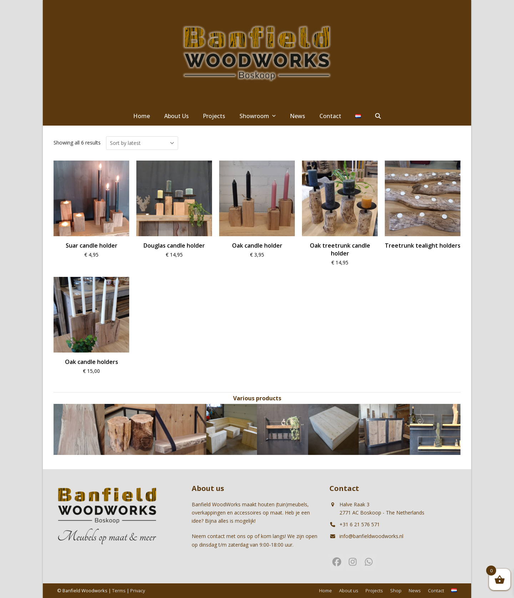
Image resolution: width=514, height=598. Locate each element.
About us (348, 590)
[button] (378, 116)
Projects (374, 590)
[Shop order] (142, 143)
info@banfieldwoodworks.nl (371, 536)
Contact (436, 590)
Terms (119, 590)
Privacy (137, 590)
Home (325, 590)
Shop (396, 590)
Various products (257, 398)
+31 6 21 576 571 (359, 524)
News (415, 590)
